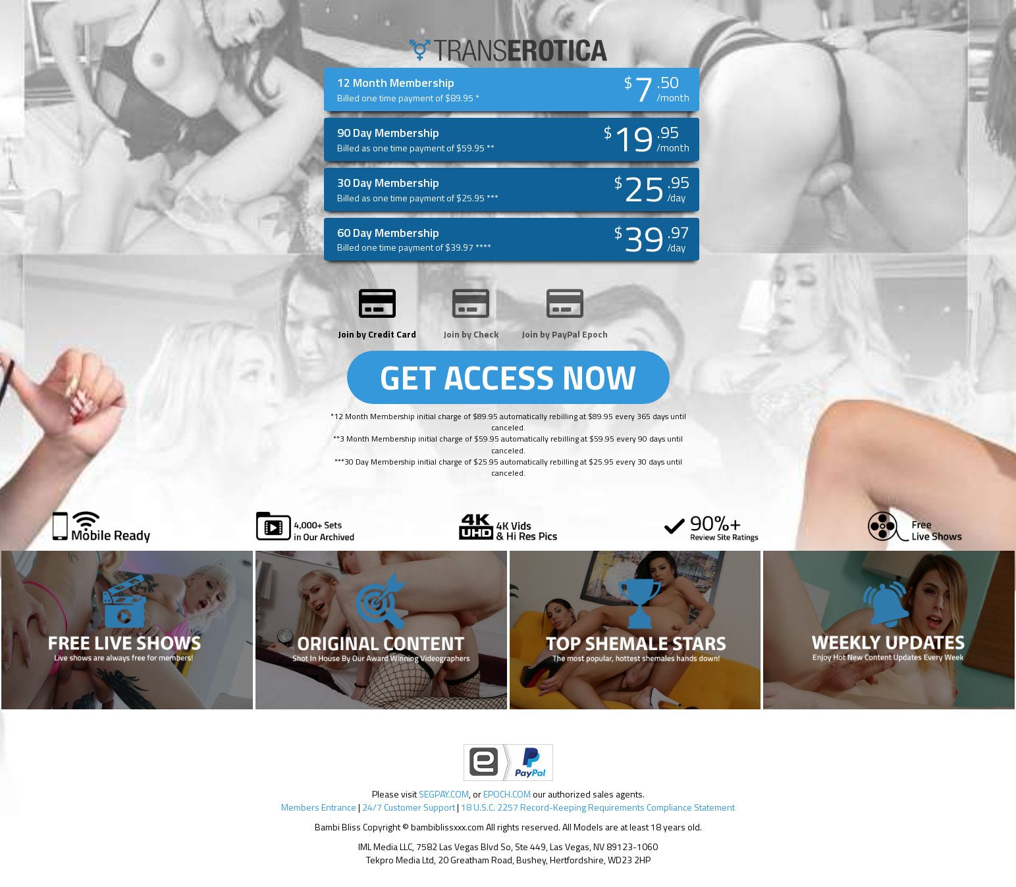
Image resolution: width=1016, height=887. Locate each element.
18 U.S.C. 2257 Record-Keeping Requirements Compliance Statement (598, 807)
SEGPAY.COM (444, 794)
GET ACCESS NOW (508, 377)
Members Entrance (318, 807)
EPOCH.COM (507, 794)
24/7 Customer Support (408, 807)
